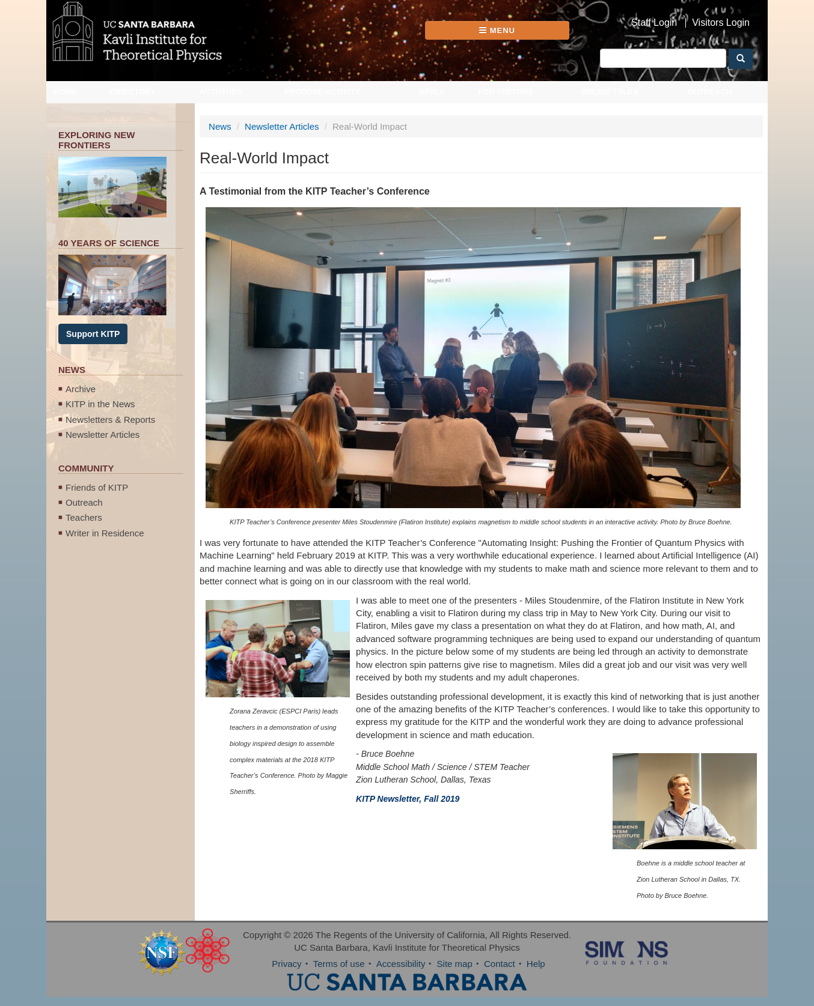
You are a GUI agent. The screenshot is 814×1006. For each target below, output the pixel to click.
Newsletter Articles (102, 434)
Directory (133, 91)
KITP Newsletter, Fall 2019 (407, 799)
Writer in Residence (105, 533)
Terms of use (339, 964)
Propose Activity (322, 91)
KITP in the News (100, 404)
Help (536, 964)
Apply (431, 91)
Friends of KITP (97, 487)
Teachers (84, 517)
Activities (220, 91)
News (220, 126)
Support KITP (93, 334)
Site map (455, 964)
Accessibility (401, 964)
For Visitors (505, 91)
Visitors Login (721, 23)
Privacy (286, 964)
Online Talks (609, 91)
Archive (81, 389)
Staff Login (654, 23)
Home (65, 91)
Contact (499, 964)
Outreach (710, 91)
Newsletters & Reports (110, 419)
